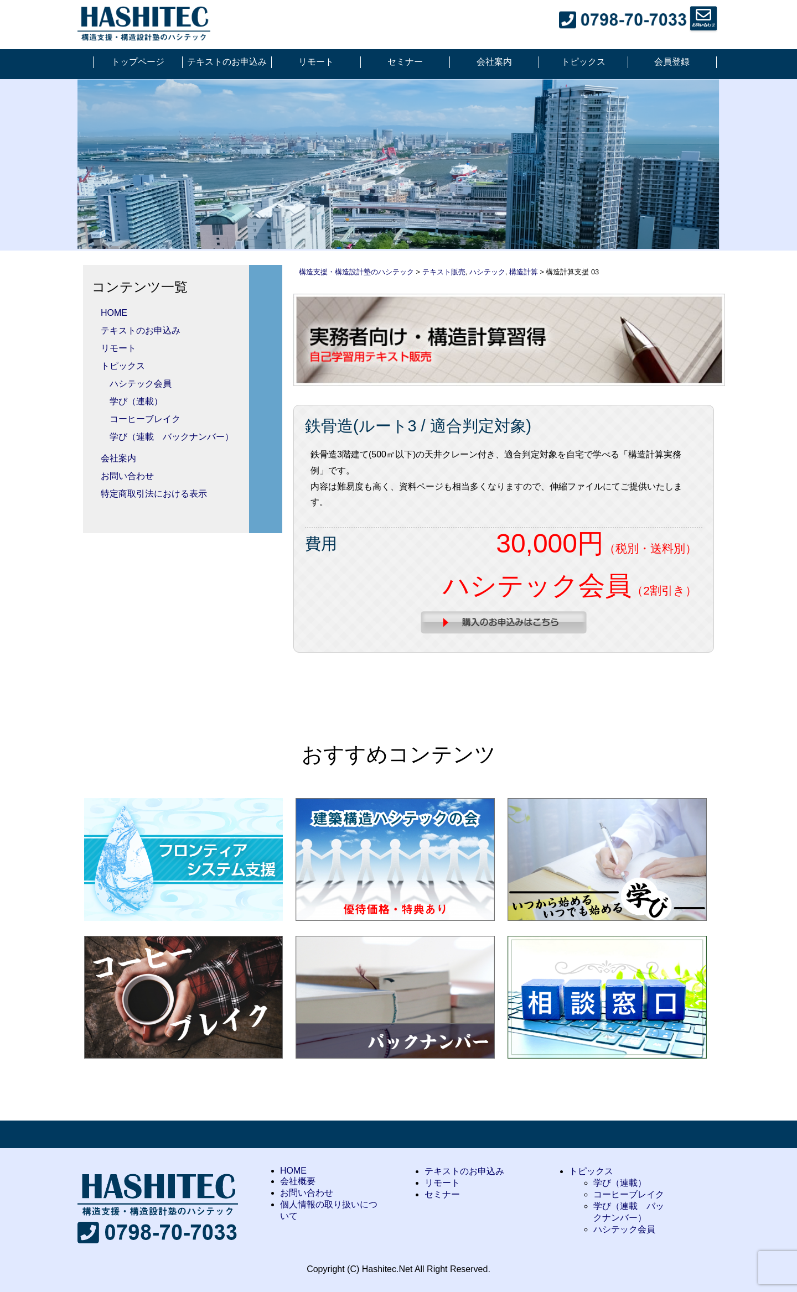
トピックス (583, 61)
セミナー (405, 61)
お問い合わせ (127, 476)
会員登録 (672, 61)
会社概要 (297, 1181)
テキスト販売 (443, 272)
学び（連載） (136, 401)
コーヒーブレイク (145, 419)
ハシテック (487, 272)
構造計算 (523, 272)
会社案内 (494, 61)
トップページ (137, 61)
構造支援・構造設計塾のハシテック (356, 272)
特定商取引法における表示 (154, 493)
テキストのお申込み (227, 61)
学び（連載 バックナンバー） (172, 436)
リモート (316, 61)
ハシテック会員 (141, 383)
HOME (114, 312)
